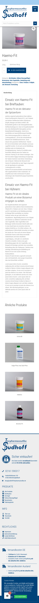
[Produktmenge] (4, 70)
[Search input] (17, 23)
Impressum (6, 532)
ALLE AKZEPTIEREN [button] (20, 596)
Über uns (6, 514)
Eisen (21, 82)
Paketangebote (9, 502)
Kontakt (5, 518)
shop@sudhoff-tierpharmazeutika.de (15, 481)
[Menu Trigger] (35, 9)
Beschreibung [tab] (8, 92)
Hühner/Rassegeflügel (23, 78)
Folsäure (26, 82)
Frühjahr (31, 82)
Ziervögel (7, 496)
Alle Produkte (8, 491)
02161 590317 (12, 471)
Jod (3, 84)
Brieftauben (12, 78)
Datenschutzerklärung (9, 534)
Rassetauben (8, 500)
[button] (33, 28)
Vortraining (14, 84)
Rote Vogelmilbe (15, 80)
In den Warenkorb (18, 70)
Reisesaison (5, 80)
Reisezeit (7, 84)
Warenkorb (6, 516)
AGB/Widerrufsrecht (9, 538)
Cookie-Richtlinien (8, 536)
